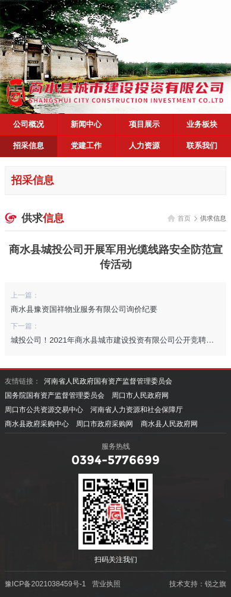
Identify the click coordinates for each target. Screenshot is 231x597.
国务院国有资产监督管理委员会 (55, 395)
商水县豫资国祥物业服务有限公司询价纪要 (84, 309)
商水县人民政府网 (169, 424)
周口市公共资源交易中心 (44, 410)
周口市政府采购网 (104, 424)
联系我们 (201, 145)
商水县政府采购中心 (37, 424)
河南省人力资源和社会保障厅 (136, 410)
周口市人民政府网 (140, 395)
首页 (184, 218)
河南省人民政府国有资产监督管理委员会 (108, 381)
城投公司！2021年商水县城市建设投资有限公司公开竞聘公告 (116, 340)
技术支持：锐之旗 (197, 584)
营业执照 (106, 584)
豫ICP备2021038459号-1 (45, 584)
